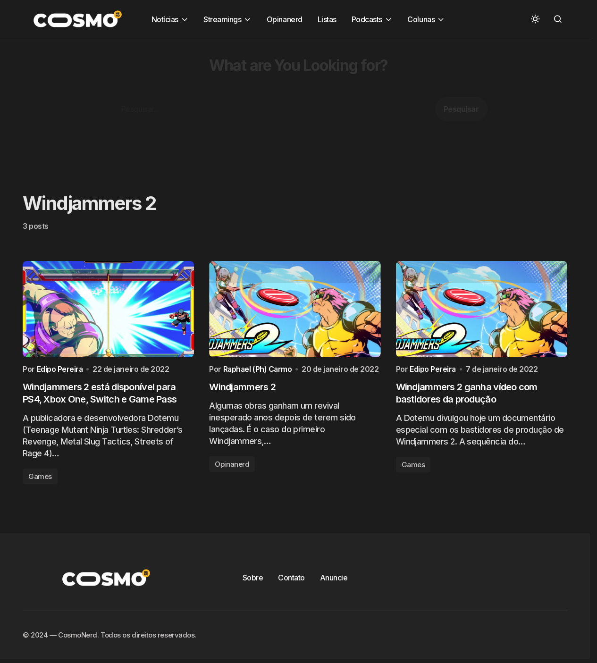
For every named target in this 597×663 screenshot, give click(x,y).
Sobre (253, 579)
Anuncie (334, 579)
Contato (291, 579)
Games (40, 478)
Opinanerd (232, 466)
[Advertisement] (283, 104)
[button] (535, 18)
